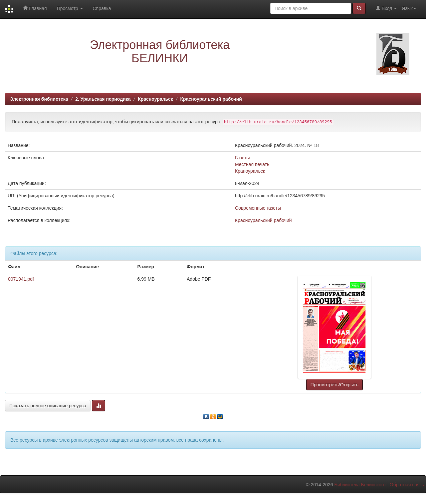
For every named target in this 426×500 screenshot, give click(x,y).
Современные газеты (258, 208)
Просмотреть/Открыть (334, 384)
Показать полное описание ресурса (47, 405)
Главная (35, 8)
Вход (386, 8)
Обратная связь (407, 484)
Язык (409, 8)
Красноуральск (155, 99)
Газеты (242, 157)
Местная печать (252, 164)
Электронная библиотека (39, 99)
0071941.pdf (21, 279)
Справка (102, 8)
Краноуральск (250, 171)
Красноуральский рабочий (211, 99)
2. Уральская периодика (102, 99)
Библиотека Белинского (359, 484)
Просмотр (70, 8)
